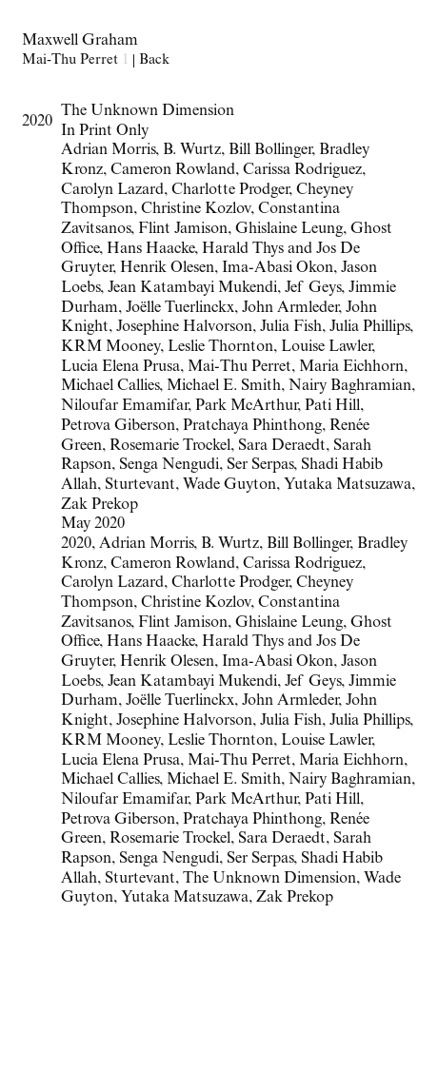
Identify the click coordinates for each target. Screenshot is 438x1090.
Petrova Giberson (118, 820)
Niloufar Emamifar (124, 800)
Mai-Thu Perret (239, 761)
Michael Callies (110, 780)
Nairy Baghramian (350, 780)
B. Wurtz (230, 544)
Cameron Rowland (172, 564)
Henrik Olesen (167, 662)
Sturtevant (140, 879)
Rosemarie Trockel (170, 839)
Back (154, 61)
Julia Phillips (369, 721)
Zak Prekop (294, 898)
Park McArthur (246, 800)
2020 (76, 544)
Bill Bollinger (308, 544)
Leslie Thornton (220, 741)
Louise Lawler (326, 741)
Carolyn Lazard (112, 583)
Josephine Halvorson (184, 721)
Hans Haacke (150, 642)
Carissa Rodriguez (302, 564)
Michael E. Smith (224, 780)
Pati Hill (332, 800)
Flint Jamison (183, 623)
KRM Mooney (110, 741)
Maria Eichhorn (351, 761)
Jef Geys (313, 682)
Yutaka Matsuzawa (185, 898)
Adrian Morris (146, 544)
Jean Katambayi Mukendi (192, 682)
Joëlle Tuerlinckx (180, 701)
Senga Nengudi (169, 859)
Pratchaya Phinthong (252, 820)
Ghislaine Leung (289, 623)
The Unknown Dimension (269, 879)
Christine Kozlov (195, 603)
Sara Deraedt (282, 839)
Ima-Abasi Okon (277, 662)
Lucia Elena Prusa (120, 761)
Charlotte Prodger (230, 583)
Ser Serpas (260, 859)
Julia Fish (291, 721)
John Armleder (290, 701)
